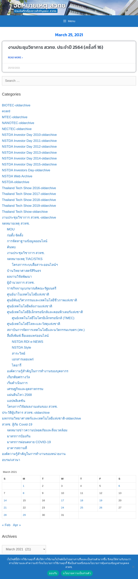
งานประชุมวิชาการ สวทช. (26, 253)
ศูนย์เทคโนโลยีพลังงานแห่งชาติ (29, 306)
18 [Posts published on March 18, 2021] (81, 500)
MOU (11, 229)
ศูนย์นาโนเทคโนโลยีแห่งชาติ (28, 294)
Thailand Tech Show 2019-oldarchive (29, 206)
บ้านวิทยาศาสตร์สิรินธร (24, 271)
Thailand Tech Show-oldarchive (25, 212)
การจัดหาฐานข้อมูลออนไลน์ (27, 241)
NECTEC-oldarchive (17, 129)
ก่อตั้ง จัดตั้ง (15, 235)
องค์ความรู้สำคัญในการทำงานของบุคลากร (37, 371)
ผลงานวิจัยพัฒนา (19, 276)
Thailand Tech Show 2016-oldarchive (29, 188)
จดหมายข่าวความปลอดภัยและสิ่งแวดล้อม (37, 430)
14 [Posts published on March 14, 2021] (5, 500)
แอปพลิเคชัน (16, 401)
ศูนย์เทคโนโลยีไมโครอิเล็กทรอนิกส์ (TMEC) (43, 318)
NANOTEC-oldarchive (18, 123)
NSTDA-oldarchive (15, 182)
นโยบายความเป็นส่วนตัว (77, 573)
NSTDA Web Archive (17, 176)
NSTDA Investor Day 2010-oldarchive (29, 135)
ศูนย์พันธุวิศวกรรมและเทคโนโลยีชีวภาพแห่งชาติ (42, 300)
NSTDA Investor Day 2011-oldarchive (29, 141)
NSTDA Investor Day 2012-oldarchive (29, 146)
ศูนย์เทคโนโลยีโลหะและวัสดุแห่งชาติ (33, 324)
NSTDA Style (21, 347)
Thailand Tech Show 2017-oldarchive (29, 194)
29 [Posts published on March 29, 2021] (24, 515)
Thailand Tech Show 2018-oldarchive (29, 200)
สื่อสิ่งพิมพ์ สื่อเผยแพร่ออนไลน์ (28, 336)
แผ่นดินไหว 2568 (19, 395)
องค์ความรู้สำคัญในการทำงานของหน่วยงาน (34, 454)
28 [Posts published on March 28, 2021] (5, 515)
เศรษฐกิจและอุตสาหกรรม (25, 389)
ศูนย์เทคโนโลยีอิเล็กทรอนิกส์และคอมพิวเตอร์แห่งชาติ (45, 312)
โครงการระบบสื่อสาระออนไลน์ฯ (35, 265)
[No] (133, 567)
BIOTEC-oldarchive (16, 105)
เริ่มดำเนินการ (17, 383)
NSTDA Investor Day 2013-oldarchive (29, 152)
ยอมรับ (53, 573)
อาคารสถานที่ (17, 448)
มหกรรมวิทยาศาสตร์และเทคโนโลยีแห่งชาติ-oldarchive (41, 418)
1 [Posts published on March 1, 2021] (23, 485)
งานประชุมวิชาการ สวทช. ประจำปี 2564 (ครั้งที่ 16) (55, 47)
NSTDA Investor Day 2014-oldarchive (29, 158)
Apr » (17, 525)
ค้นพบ (11, 247)
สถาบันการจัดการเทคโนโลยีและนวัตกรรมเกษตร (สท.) (46, 330)
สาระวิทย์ (18, 353)
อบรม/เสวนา (11, 460)
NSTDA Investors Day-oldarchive (26, 170)
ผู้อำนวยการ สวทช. (21, 282)
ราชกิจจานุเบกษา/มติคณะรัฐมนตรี (31, 288)
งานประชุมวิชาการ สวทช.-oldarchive (29, 217)
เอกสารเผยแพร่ (23, 359)
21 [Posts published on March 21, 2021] (5, 507)
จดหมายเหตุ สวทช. (16, 223)
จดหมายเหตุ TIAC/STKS (25, 259)
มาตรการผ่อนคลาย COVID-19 (29, 442)
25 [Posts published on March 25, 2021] (81, 507)
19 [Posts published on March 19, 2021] (100, 500)
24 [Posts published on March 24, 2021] (62, 507)
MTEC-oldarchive (14, 117)
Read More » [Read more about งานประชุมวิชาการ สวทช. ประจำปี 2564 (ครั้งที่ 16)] (15, 57)
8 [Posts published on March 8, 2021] (23, 493)
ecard (6, 111)
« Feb (6, 525)
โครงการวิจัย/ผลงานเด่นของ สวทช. (32, 406)
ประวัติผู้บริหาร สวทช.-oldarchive (26, 412)
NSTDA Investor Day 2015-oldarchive (29, 164)
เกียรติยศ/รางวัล (18, 377)
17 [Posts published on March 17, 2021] (62, 500)
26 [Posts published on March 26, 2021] (100, 507)
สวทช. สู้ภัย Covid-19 (17, 424)
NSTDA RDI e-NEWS (27, 342)
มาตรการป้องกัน (18, 436)
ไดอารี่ (16, 365)
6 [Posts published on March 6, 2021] (119, 485)
